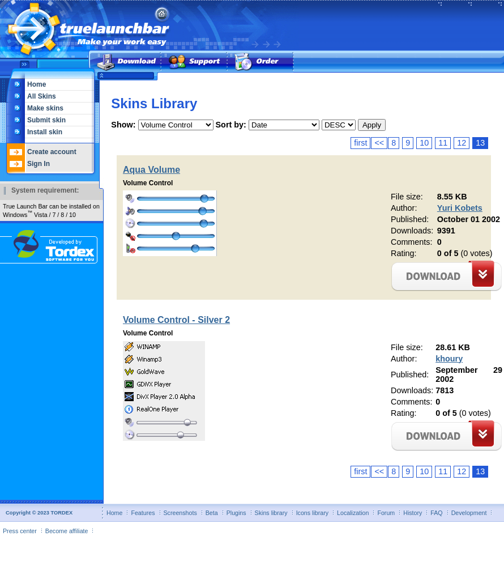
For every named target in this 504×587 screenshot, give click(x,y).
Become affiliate (66, 531)
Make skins (45, 108)
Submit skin (46, 120)
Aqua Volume (151, 170)
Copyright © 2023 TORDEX (39, 513)
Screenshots (180, 512)
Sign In (38, 164)
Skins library (271, 512)
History (412, 512)
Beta (212, 512)
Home (36, 84)
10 (424, 142)
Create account (51, 152)
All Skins (41, 96)
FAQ (436, 512)
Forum (386, 512)
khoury (449, 358)
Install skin (44, 132)
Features (143, 512)
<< (379, 142)
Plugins (236, 512)
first (360, 142)
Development (469, 512)
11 (442, 142)
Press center (20, 531)
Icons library (312, 512)
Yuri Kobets (459, 207)
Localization (353, 512)
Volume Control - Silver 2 (176, 320)
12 (461, 142)
